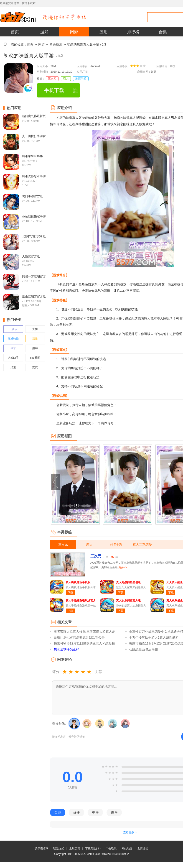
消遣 (13, 367)
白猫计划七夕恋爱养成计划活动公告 (79, 637)
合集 (163, 32)
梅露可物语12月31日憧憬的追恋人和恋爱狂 (84, 643)
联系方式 (58, 848)
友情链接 (142, 848)
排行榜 (133, 32)
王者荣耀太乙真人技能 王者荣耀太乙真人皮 (84, 631)
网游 (74, 32)
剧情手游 (80, 78)
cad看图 (35, 357)
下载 (70, 592)
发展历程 (74, 848)
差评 (114, 812)
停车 (13, 348)
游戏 (44, 32)
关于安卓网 (41, 848)
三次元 (52, 78)
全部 (57, 812)
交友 (35, 367)
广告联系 (111, 848)
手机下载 (54, 90)
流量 (35, 338)
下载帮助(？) (93, 848)
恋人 (66, 78)
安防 (35, 329)
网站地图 (127, 848)
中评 (95, 812)
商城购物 (13, 338)
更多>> (122, 567)
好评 (76, 812)
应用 (103, 32)
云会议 (13, 329)
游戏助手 (13, 357)
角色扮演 (56, 44)
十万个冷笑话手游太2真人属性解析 (154, 637)
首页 (15, 32)
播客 (35, 348)
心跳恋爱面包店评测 (143, 649)
